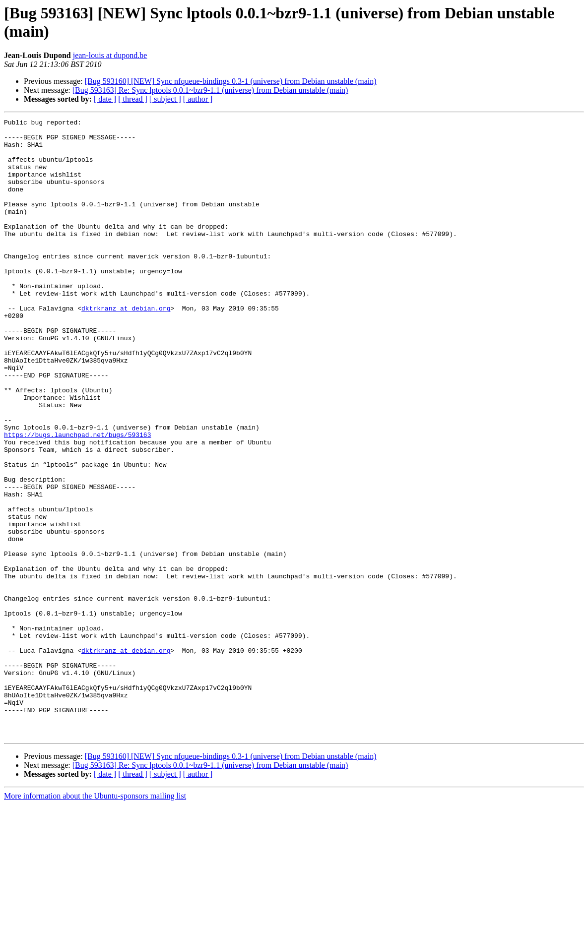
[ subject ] (165, 99)
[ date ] (105, 99)
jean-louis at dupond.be (110, 55)
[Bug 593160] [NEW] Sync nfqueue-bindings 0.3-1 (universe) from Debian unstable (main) (231, 81)
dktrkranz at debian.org (125, 346)
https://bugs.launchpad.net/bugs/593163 (77, 498)
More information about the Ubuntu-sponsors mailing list (95, 919)
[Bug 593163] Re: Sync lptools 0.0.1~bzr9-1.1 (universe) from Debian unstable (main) (210, 90)
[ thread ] (132, 99)
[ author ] (198, 99)
